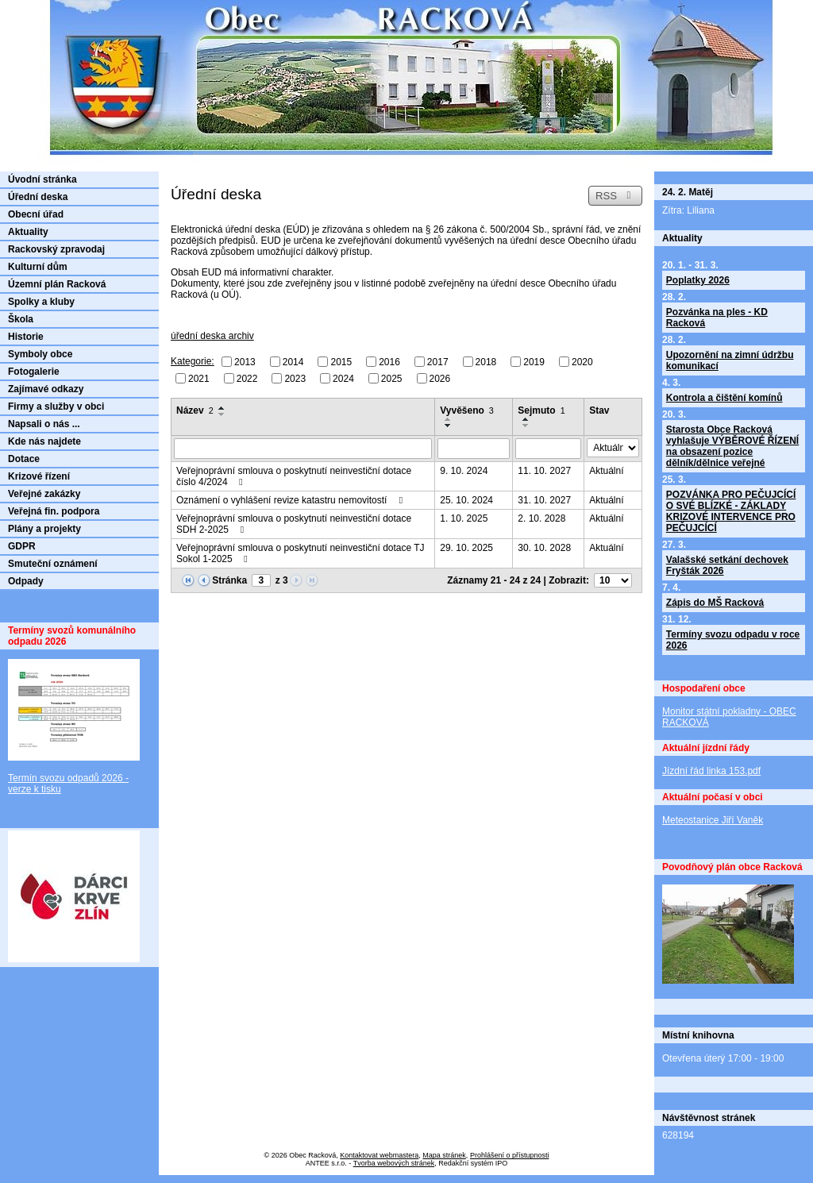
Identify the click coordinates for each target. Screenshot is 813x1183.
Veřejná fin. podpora (53, 511)
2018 (486, 362)
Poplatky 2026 (698, 280)
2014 (293, 362)
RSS (615, 196)
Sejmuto (541, 410)
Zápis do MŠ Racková (715, 602)
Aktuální (606, 470)
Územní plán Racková (57, 284)
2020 (582, 362)
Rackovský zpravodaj (56, 249)
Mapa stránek (444, 1155)
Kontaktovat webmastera (379, 1155)
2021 (199, 377)
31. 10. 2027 (544, 500)
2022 (247, 377)
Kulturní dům (37, 266)
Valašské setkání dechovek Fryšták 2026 (727, 565)
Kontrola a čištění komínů (724, 397)
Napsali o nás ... (44, 424)
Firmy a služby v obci (56, 406)
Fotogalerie (34, 371)
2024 (343, 377)
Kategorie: (192, 361)
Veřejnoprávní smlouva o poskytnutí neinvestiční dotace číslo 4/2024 (293, 476)
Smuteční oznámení (53, 563)
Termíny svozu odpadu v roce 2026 (733, 640)
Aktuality (28, 231)
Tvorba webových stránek (394, 1163)
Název (195, 410)
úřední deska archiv (212, 335)
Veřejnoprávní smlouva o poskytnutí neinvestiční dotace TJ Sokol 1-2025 (300, 553)
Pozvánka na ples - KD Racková (717, 317)
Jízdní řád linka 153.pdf (711, 770)
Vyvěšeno (467, 410)
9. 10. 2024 (463, 470)
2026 (440, 377)
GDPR (22, 546)
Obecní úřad (36, 214)
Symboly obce (40, 354)
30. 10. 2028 (544, 547)
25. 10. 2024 (466, 500)
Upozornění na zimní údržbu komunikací (730, 360)
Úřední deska (37, 196)
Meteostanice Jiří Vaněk (712, 820)
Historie (26, 336)
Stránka (229, 580)
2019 (534, 362)
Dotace (24, 458)
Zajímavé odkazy (45, 389)
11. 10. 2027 (544, 470)
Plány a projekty (44, 528)
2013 (245, 362)
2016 (389, 362)
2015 (341, 362)
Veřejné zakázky (44, 493)
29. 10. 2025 (466, 547)
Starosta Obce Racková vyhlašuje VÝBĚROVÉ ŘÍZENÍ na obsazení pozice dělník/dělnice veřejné (732, 446)
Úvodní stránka (42, 179)
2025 (392, 377)
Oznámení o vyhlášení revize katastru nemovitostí (291, 500)
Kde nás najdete (44, 441)
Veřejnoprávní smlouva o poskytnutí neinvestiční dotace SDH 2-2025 (293, 524)
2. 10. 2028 (541, 518)
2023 (295, 377)
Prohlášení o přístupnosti (509, 1155)
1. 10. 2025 (463, 518)
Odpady (26, 581)
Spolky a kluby (41, 301)
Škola (20, 319)
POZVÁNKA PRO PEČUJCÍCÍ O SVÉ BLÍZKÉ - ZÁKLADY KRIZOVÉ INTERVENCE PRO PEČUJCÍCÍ (731, 511)
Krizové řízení (39, 476)
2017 (438, 362)
